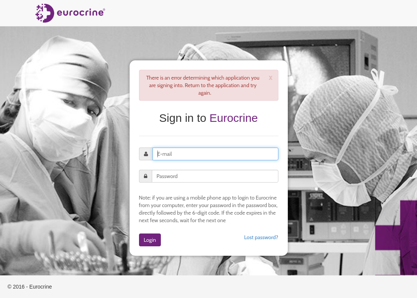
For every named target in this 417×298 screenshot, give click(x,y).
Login (150, 240)
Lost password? (261, 237)
